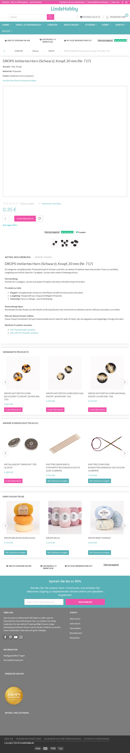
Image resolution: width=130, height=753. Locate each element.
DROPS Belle (53, 538)
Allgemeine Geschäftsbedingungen (62, 739)
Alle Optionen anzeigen (57, 481)
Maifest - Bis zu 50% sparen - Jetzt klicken (22, 2)
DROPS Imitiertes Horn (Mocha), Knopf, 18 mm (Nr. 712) (65, 395)
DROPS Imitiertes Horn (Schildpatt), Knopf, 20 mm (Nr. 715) (22, 396)
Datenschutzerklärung (97, 739)
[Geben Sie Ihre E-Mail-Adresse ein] (44, 602)
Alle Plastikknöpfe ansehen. (23, 329)
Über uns (115, 2)
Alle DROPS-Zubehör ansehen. (24, 332)
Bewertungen (27, 203)
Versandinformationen (98, 2)
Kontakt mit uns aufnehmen (72, 2)
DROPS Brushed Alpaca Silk (19, 538)
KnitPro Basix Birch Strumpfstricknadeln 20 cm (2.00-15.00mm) (63, 467)
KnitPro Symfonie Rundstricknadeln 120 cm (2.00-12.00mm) (106, 467)
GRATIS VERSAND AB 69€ (18, 40)
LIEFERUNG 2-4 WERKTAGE (49, 40)
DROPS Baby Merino (99, 538)
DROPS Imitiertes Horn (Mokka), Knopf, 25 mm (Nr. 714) (106, 395)
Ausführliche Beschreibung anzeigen (19, 80)
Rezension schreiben (51, 203)
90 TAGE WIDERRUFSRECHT (79, 40)
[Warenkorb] (117, 17)
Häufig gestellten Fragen (14, 655)
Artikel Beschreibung (18, 257)
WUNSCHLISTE (90, 16)
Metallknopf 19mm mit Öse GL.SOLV (20, 466)
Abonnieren (85, 602)
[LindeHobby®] (64, 8)
